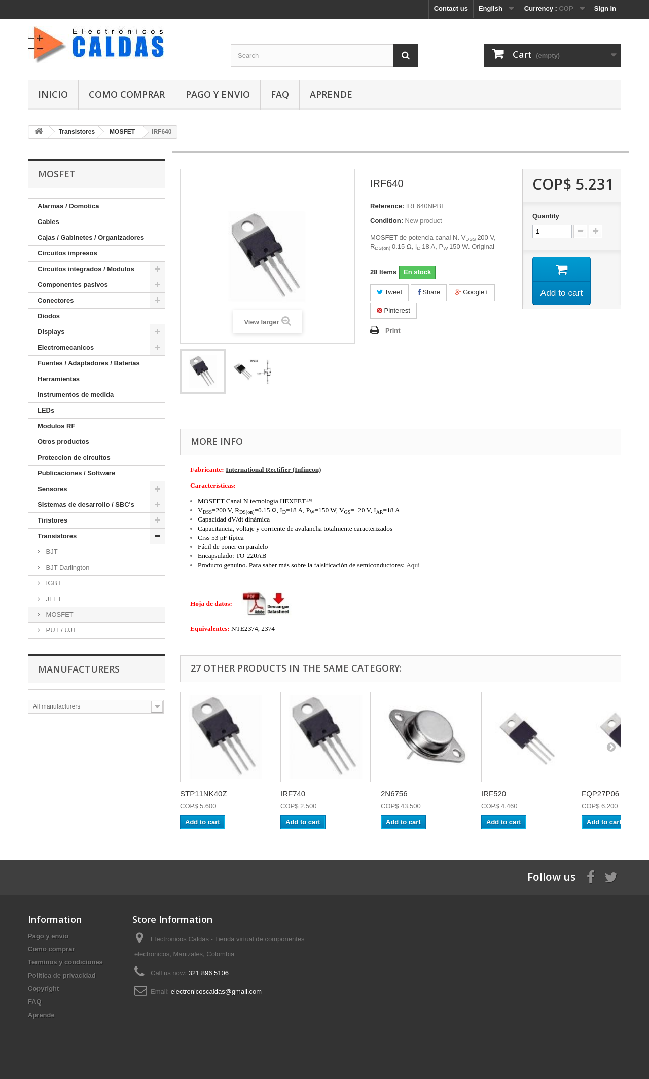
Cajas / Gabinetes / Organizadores (91, 237)
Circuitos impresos (67, 253)
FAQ (280, 94)
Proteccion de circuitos (74, 457)
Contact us (451, 8)
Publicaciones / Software (76, 473)
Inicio (53, 94)
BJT (51, 551)
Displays (51, 332)
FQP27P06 (600, 793)
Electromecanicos (66, 347)
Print (393, 330)
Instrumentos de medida (76, 394)
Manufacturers (79, 669)
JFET (53, 599)
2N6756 (394, 793)
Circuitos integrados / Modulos (86, 269)
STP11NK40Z (203, 793)
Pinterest (393, 310)
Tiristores (52, 520)
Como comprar (127, 94)
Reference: (387, 206)
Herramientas (59, 379)
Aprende (331, 94)
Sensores (52, 489)
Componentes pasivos (73, 284)
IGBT (52, 583)
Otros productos (63, 441)
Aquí (413, 565)
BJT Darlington (66, 567)
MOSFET (59, 614)
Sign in (605, 8)
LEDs (46, 410)
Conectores (56, 300)
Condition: (386, 221)
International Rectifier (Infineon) (273, 469)
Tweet (389, 292)
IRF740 (292, 793)
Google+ (471, 292)
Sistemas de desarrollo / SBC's (86, 504)
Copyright (43, 988)
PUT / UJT (60, 630)
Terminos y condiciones (65, 962)
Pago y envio (218, 94)
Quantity (545, 216)
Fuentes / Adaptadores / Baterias (89, 363)
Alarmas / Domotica (68, 206)
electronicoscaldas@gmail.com (216, 991)
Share (428, 292)
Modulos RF (56, 426)
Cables (48, 222)
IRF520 (493, 793)
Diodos (49, 316)
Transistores (57, 536)
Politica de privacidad (62, 975)
